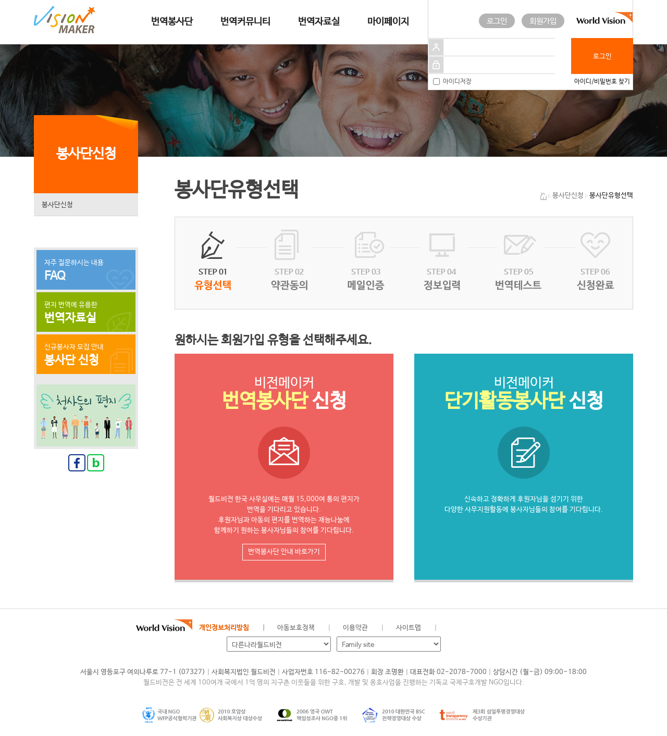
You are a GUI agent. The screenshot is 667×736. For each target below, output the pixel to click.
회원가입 (543, 21)
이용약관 (355, 628)
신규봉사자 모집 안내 (86, 355)
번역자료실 (319, 22)
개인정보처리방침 (224, 628)
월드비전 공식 (453, 628)
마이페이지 (388, 22)
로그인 (497, 21)
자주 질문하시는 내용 (86, 271)
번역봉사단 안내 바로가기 (284, 552)
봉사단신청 (57, 205)
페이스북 (470, 628)
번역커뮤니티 (245, 22)
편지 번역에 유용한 (86, 313)
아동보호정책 (296, 628)
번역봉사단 (172, 22)
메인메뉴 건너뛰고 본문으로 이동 (0, 0)
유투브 (523, 628)
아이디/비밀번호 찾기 (602, 81)
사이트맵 (408, 628)
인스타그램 (505, 628)
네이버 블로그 (488, 628)
